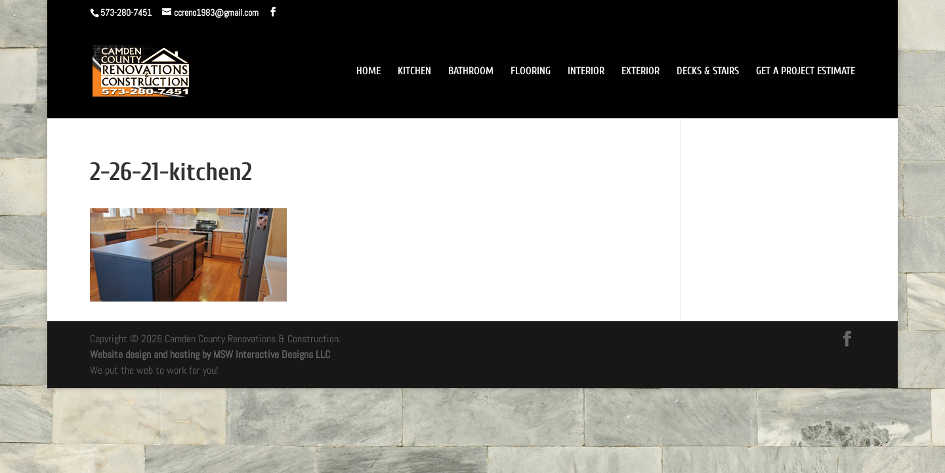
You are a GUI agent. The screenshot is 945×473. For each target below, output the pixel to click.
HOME (368, 71)
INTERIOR (586, 71)
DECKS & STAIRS (708, 71)
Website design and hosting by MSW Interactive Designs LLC (210, 354)
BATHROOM (471, 71)
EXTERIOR (640, 71)
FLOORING (531, 71)
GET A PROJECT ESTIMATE (805, 71)
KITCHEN (414, 71)
